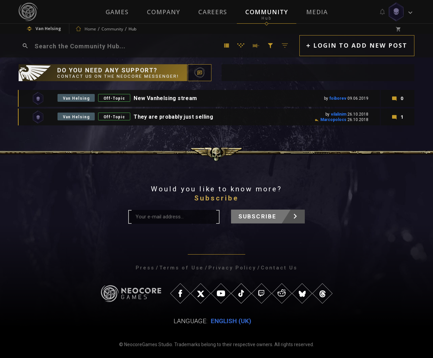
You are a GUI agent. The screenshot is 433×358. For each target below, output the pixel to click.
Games (117, 12)
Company (163, 12)
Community (266, 12)
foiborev (337, 98)
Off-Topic (115, 98)
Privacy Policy (232, 268)
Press (145, 268)
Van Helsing (76, 98)
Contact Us (279, 268)
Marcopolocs (333, 119)
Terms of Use (181, 268)
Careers (212, 12)
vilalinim (338, 114)
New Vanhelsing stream (166, 98)
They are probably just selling (174, 117)
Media (317, 12)
